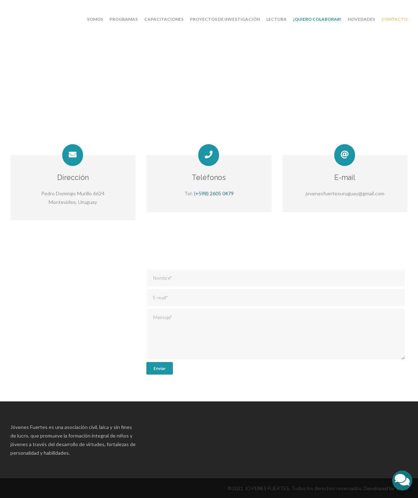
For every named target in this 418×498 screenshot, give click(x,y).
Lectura (276, 19)
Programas (124, 19)
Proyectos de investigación (225, 19)
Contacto (394, 19)
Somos (95, 19)
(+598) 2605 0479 (214, 193)
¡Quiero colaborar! (317, 19)
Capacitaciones (164, 19)
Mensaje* (275, 334)
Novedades (361, 19)
